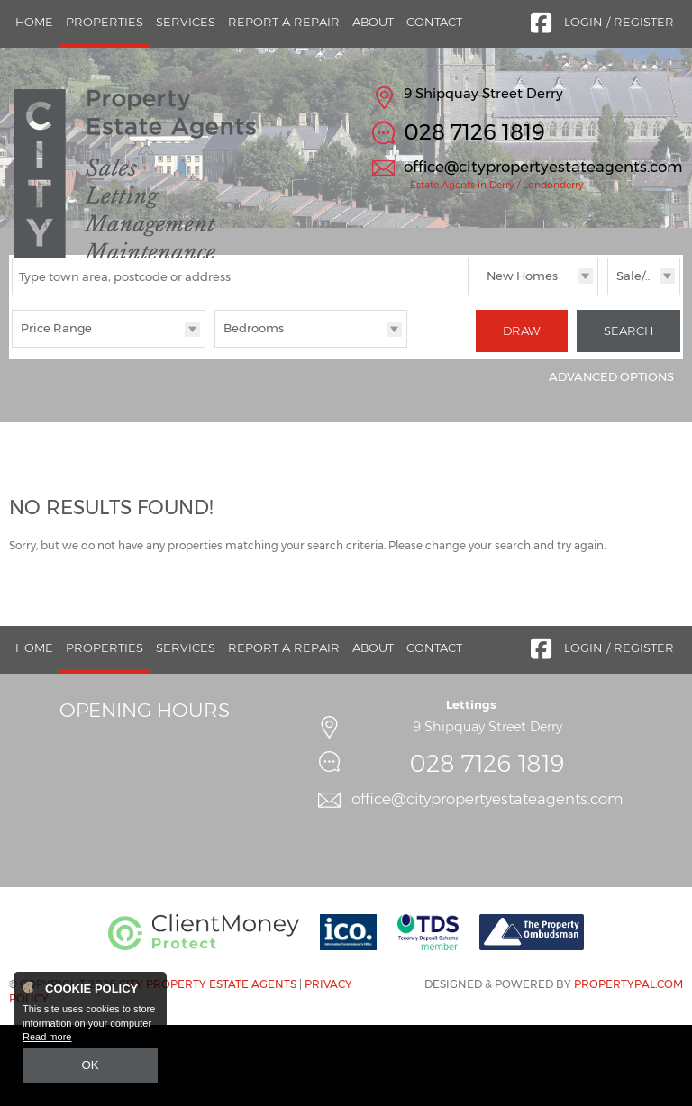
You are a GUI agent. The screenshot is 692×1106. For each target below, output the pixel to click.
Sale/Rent (645, 362)
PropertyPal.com (628, 1064)
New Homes (522, 362)
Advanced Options (611, 457)
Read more (47, 1039)
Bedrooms (253, 414)
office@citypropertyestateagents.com (543, 167)
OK (90, 1067)
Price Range (56, 414)
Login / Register (619, 21)
